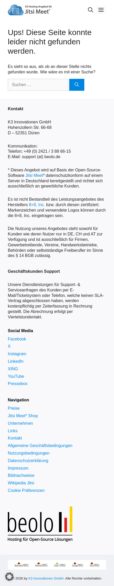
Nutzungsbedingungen (28, 453)
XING (13, 369)
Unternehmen (20, 423)
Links (12, 431)
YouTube (16, 376)
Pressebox (18, 383)
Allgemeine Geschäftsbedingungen (40, 445)
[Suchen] (76, 85)
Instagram (17, 354)
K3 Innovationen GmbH (46, 578)
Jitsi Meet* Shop (23, 416)
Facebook (17, 339)
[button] (9, 576)
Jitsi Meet (34, 175)
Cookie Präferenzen (26, 490)
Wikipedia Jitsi (21, 483)
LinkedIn (16, 361)
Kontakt (15, 438)
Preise (14, 408)
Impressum (18, 468)
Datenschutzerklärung (28, 460)
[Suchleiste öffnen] (90, 10)
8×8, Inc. (37, 205)
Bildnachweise (21, 475)
